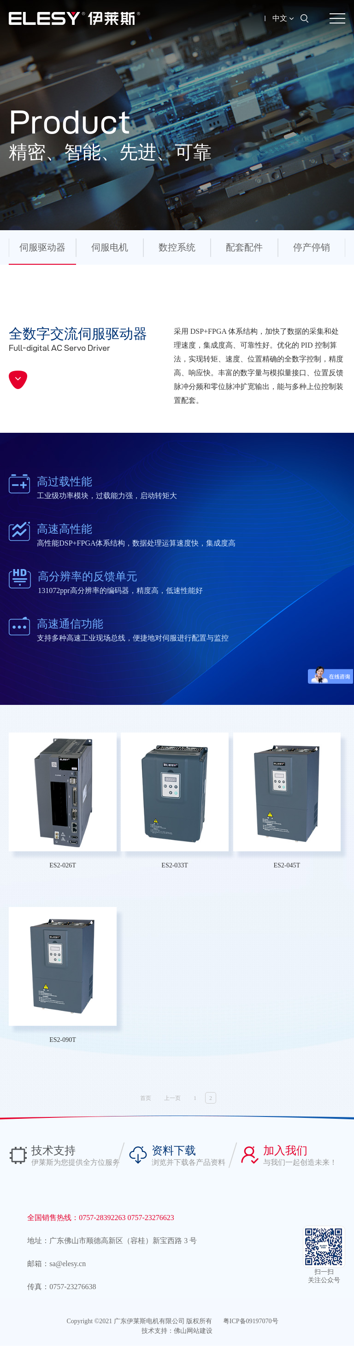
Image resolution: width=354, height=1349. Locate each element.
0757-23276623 (151, 1221)
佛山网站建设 (193, 1334)
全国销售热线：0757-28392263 (77, 1221)
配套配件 (244, 247)
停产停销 (311, 247)
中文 (283, 18)
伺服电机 (109, 247)
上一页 (172, 1101)
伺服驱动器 (42, 247)
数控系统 (177, 247)
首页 (145, 1101)
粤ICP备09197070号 (250, 1324)
